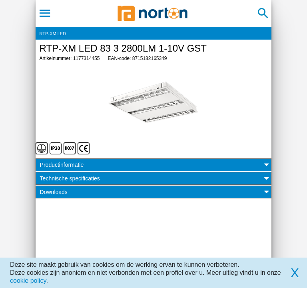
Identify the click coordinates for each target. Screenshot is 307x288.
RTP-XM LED (53, 33)
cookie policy (28, 280)
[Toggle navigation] (45, 13)
